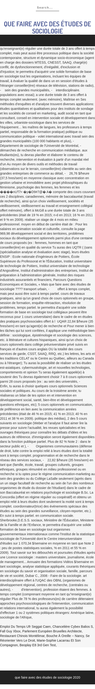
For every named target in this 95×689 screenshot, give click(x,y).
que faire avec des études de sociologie (47, 27)
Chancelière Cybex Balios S (72, 626)
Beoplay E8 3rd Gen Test (38, 645)
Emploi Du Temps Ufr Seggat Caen (25, 626)
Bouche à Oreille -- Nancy (65, 636)
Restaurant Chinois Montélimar (22, 636)
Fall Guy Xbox (10, 631)
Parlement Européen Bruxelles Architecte (52, 631)
